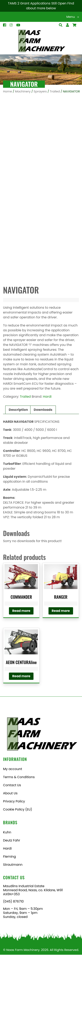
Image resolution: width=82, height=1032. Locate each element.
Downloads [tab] (43, 487)
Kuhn (7, 909)
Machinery (23, 91)
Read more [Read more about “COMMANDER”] (21, 688)
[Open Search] (74, 25)
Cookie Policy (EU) (17, 886)
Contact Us (12, 862)
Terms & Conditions (19, 854)
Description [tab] (18, 487)
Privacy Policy (14, 878)
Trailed (55, 91)
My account (12, 846)
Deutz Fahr (11, 917)
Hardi (47, 473)
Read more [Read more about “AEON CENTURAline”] (21, 753)
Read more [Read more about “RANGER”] (61, 688)
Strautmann (13, 942)
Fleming (9, 933)
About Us (10, 870)
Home (7, 91)
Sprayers (40, 91)
